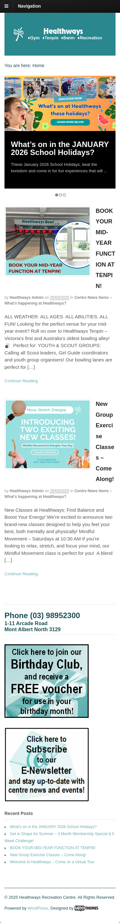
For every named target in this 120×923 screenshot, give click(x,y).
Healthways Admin (27, 297)
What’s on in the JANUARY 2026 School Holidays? (60, 148)
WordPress (38, 908)
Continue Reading (21, 380)
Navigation (29, 6)
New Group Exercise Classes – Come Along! (48, 855)
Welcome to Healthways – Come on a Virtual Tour (52, 862)
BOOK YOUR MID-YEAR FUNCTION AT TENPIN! (52, 848)
